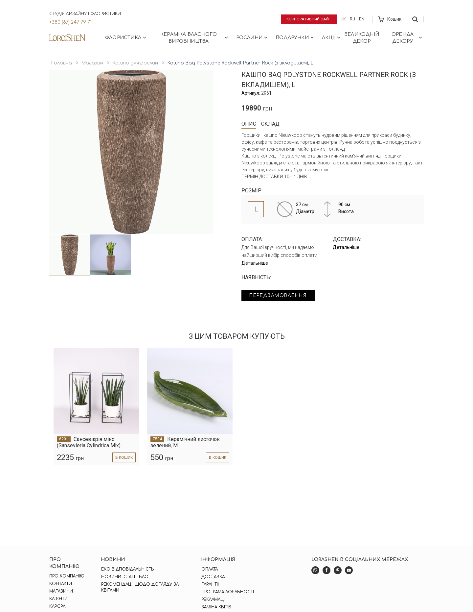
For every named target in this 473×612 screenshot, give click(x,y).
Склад (270, 124)
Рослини (252, 37)
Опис (248, 124)
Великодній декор (361, 38)
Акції (332, 37)
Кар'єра (57, 606)
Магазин (92, 63)
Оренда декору (407, 38)
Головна (61, 63)
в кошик (124, 457)
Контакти (60, 583)
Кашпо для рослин (135, 63)
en (361, 19)
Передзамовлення (280, 295)
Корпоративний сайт (308, 19)
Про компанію (66, 576)
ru (352, 19)
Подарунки (295, 37)
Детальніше (254, 263)
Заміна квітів (216, 607)
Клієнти (58, 599)
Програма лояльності (227, 592)
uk (343, 19)
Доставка (212, 577)
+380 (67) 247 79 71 (70, 22)
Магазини (61, 591)
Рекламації (213, 599)
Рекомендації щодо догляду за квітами (140, 587)
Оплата (209, 569)
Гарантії (209, 584)
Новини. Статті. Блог (126, 577)
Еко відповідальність (127, 569)
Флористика (126, 37)
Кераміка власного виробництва (194, 38)
